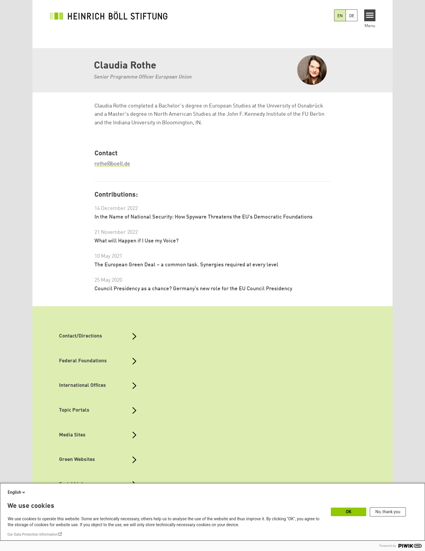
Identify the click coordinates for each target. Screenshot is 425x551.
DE (351, 16)
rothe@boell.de (112, 164)
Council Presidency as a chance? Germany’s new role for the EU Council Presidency (193, 288)
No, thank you (388, 511)
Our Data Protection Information (32, 534)
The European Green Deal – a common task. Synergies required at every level (186, 265)
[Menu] (370, 15)
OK (349, 511)
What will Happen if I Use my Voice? (136, 241)
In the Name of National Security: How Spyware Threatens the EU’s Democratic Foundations (203, 217)
